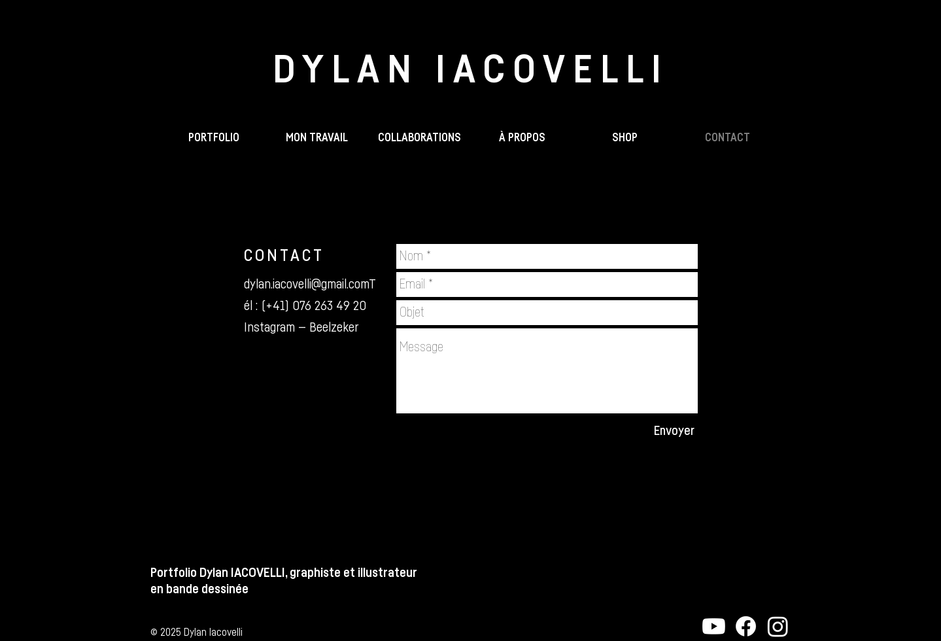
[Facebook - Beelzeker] (745, 626)
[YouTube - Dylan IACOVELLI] (713, 626)
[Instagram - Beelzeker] (777, 626)
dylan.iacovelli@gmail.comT (309, 284)
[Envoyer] (674, 431)
